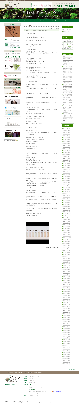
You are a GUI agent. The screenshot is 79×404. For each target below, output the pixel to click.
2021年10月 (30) (67, 217)
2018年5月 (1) (66, 275)
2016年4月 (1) (66, 317)
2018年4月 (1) (66, 276)
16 (69, 46)
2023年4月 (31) (66, 184)
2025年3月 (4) (66, 141)
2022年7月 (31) (66, 200)
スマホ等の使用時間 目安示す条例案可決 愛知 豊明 (67, 96)
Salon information (13, 372)
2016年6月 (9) (66, 313)
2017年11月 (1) (66, 284)
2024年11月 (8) (66, 148)
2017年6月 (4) (66, 291)
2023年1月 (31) (66, 189)
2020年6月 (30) (66, 247)
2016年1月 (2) (66, 321)
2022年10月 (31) (67, 195)
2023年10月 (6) (66, 173)
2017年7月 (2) (66, 289)
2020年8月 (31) (66, 243)
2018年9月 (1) (66, 269)
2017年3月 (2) (66, 297)
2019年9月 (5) (66, 258)
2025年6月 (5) (66, 136)
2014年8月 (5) (66, 352)
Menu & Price (21, 372)
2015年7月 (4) (66, 332)
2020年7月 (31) (66, 245)
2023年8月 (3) (66, 176)
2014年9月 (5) (66, 351)
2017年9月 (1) (66, 288)
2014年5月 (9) (66, 358)
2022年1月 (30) (66, 211)
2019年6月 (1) (66, 262)
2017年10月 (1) (66, 286)
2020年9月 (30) (66, 241)
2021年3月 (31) (66, 230)
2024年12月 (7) (66, 147)
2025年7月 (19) (66, 134)
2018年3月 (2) (66, 278)
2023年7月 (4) (66, 178)
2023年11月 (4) (66, 171)
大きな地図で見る (57, 391)
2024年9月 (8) (66, 152)
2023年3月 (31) (66, 186)
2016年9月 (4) (66, 308)
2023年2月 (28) (66, 187)
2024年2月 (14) (66, 165)
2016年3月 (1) (66, 319)
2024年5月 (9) (66, 160)
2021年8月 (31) (66, 221)
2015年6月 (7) (66, 334)
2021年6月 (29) (66, 224)
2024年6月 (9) (66, 158)
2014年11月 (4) (66, 347)
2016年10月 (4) (66, 306)
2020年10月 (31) (67, 239)
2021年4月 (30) (66, 228)
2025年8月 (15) (66, 132)
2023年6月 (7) (66, 180)
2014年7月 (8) (66, 354)
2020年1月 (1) (66, 254)
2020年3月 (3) (66, 252)
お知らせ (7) (66, 31)
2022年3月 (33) (66, 208)
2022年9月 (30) (66, 197)
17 (70, 46)
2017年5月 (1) (66, 293)
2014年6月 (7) (66, 356)
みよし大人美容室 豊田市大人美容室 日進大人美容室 (68, 78)
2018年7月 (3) (66, 271)
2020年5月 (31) (66, 249)
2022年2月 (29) (66, 210)
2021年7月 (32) (66, 223)
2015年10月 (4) (66, 326)
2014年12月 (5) (66, 345)
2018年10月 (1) (66, 267)
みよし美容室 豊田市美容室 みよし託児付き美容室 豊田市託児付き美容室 (68, 117)
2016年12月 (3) (66, 302)
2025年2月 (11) (66, 143)
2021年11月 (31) (67, 215)
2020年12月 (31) (67, 236)
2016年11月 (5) (66, 304)
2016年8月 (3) (66, 310)
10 (70, 44)
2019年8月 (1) (66, 260)
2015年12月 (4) (66, 323)
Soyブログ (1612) (67, 29)
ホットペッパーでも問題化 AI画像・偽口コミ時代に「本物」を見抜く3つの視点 (67, 109)
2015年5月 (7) (66, 336)
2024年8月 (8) (66, 154)
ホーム (6, 372)
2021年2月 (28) (66, 232)
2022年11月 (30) (67, 193)
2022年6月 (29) (66, 202)
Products (28, 372)
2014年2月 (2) (66, 363)
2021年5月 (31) (66, 226)
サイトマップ (41, 372)
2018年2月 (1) (66, 280)
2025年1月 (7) (66, 145)
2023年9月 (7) (66, 174)
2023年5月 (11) (66, 182)
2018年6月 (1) (66, 273)
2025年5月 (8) (66, 137)
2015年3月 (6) (66, 339)
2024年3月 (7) (66, 163)
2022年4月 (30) (66, 206)
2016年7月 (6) (66, 312)
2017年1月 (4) (66, 300)
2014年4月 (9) (66, 360)
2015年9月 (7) (66, 328)
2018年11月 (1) (66, 265)
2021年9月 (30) (66, 219)
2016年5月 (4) (66, 315)
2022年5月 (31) (66, 204)
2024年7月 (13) (66, 156)
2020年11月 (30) (67, 237)
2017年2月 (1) (66, 299)
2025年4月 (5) (66, 139)
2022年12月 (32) (67, 191)
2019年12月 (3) (66, 256)
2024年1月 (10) (66, 167)
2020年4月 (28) (66, 250)
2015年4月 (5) (66, 338)
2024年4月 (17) (66, 161)
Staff (32, 372)
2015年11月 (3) (66, 325)
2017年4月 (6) (66, 295)
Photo (35, 372)
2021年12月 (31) (67, 213)
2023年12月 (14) (67, 169)
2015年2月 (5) (66, 341)
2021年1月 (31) (66, 234)
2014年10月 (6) (66, 349)
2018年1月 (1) (66, 282)
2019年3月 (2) (66, 263)
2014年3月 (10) (66, 362)
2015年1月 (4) (66, 343)
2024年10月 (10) (67, 150)
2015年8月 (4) (66, 330)
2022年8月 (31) (66, 199)
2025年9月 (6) (66, 130)
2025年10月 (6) (66, 128)
